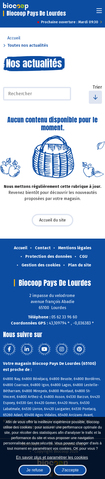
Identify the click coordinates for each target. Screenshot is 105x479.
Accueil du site (52, 220)
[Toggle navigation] (99, 12)
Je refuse (34, 470)
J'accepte (70, 470)
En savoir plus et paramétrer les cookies (52, 457)
